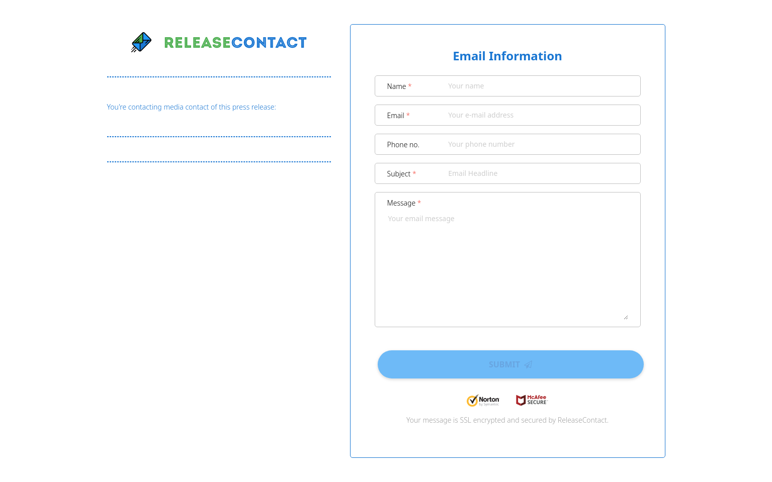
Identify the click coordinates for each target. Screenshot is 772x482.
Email (398, 115)
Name (399, 86)
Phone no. (403, 144)
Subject (401, 173)
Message (404, 203)
